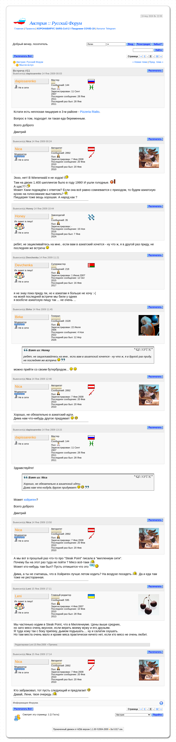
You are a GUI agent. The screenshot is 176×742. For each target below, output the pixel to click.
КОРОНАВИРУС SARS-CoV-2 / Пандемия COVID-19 (66, 28)
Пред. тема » (156, 62)
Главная (19, 28)
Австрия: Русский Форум (29, 62)
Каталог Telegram (106, 28)
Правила (30, 28)
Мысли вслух (26, 65)
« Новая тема (139, 62)
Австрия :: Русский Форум (56, 23)
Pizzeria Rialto (89, 111)
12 (157, 56)
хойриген (30, 499)
